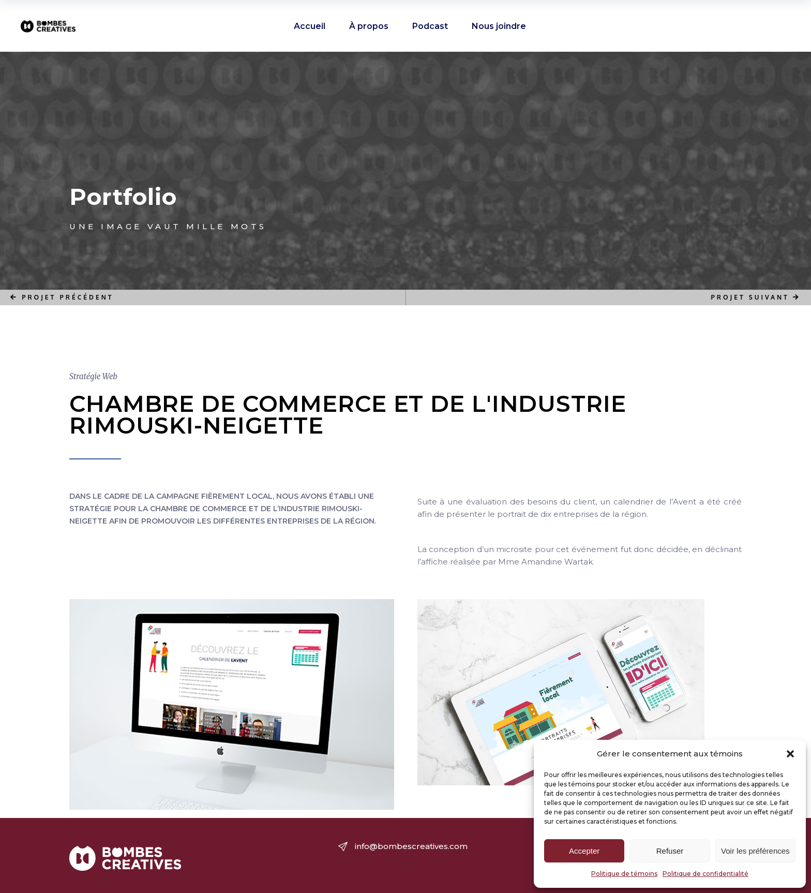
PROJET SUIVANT (756, 297)
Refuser (670, 850)
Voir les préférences (755, 850)
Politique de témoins (624, 873)
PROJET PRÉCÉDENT (62, 297)
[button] (790, 754)
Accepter (584, 850)
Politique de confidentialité (705, 873)
